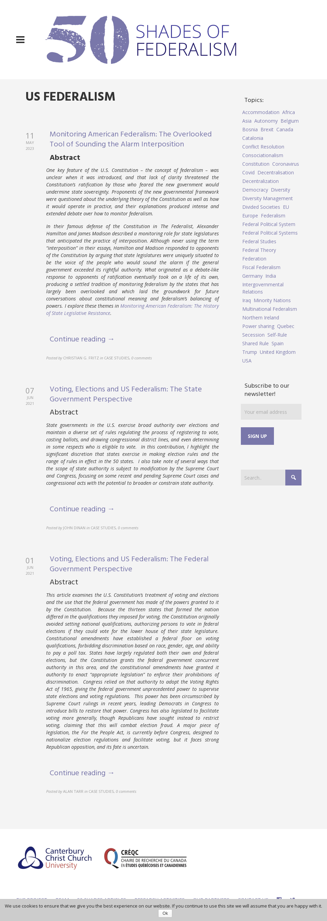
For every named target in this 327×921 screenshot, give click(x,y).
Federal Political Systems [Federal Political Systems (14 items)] (270, 232)
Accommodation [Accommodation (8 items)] (260, 112)
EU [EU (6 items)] (286, 207)
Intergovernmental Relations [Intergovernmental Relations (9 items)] (263, 288)
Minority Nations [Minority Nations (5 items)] (272, 300)
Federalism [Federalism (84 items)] (273, 215)
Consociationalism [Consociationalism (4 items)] (262, 155)
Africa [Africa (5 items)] (288, 112)
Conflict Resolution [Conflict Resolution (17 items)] (263, 146)
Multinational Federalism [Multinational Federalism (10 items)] (269, 309)
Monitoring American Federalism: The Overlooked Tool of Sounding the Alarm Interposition (131, 140)
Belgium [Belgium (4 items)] (289, 120)
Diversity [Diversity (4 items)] (280, 189)
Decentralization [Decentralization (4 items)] (260, 181)
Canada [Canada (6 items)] (284, 129)
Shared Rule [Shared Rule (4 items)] (255, 343)
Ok (165, 913)
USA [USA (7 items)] (247, 360)
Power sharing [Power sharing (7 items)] (258, 326)
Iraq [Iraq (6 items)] (246, 300)
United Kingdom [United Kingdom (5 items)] (278, 352)
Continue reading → (82, 340)
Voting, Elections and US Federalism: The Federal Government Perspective (129, 564)
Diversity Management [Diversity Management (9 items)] (267, 198)
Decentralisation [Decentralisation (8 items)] (275, 172)
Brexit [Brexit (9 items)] (267, 129)
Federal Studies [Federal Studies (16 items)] (259, 241)
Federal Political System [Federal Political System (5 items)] (268, 224)
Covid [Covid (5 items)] (248, 172)
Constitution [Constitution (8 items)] (255, 164)
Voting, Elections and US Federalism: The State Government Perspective (126, 394)
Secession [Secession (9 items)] (253, 334)
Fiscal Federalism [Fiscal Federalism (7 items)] (261, 267)
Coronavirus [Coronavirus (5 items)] (285, 164)
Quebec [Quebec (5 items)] (285, 326)
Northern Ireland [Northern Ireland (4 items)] (260, 317)
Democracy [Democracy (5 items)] (255, 189)
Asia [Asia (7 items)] (247, 120)
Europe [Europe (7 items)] (250, 215)
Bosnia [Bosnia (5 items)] (250, 129)
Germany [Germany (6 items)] (252, 276)
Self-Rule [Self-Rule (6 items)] (277, 334)
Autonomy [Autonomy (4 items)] (266, 120)
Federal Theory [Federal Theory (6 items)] (259, 250)
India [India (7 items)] (270, 276)
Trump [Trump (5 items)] (249, 352)
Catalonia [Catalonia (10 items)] (252, 138)
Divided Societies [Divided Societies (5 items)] (261, 207)
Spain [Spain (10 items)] (278, 343)
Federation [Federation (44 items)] (254, 258)
